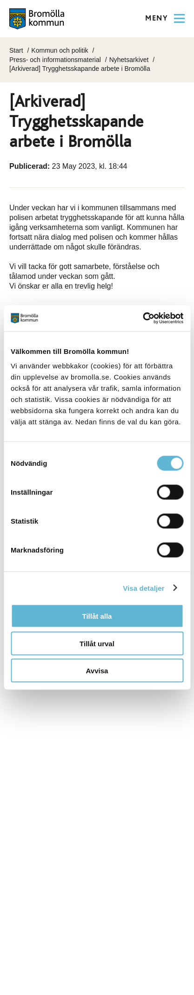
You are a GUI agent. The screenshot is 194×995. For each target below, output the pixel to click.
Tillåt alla (97, 616)
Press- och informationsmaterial (55, 59)
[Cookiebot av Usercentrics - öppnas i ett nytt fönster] (142, 318)
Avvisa (97, 671)
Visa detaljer (143, 588)
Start (16, 50)
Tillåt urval (97, 643)
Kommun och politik (59, 50)
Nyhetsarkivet (129, 59)
